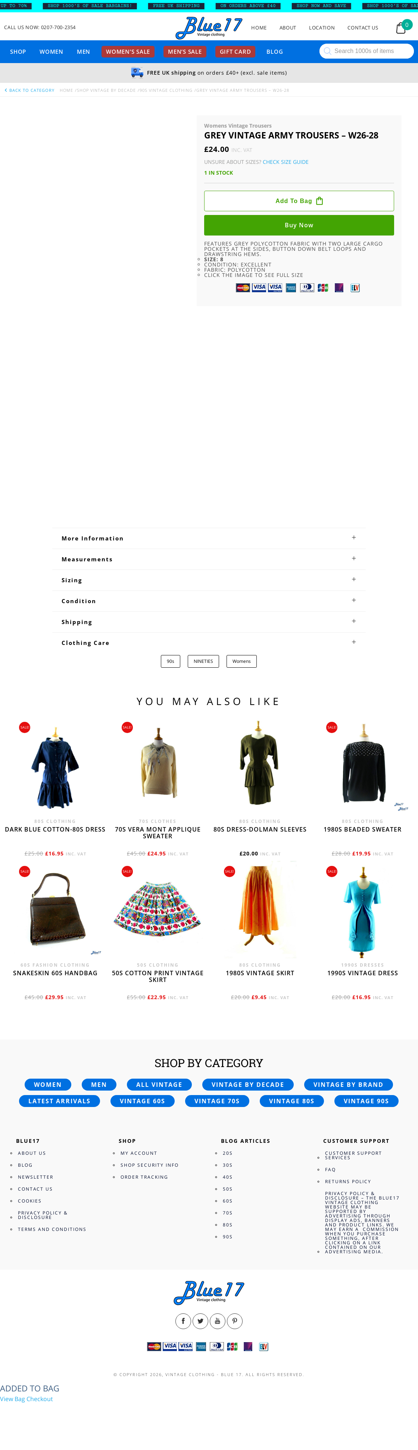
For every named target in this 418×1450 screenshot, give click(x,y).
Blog (274, 51)
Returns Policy (348, 1181)
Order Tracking (144, 1177)
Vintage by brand (349, 1085)
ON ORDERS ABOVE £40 (253, 6)
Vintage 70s (217, 1101)
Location (322, 28)
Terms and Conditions (52, 1229)
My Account (139, 1153)
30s (228, 1165)
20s (228, 1153)
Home (259, 28)
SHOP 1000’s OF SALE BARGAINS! (95, 6)
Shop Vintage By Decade (106, 90)
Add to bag (293, 201)
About (288, 28)
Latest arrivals (59, 1101)
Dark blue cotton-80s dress (55, 829)
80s (228, 1225)
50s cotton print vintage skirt (158, 976)
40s (228, 1177)
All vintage (159, 1085)
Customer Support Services (353, 1155)
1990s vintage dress (362, 973)
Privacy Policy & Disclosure (43, 1215)
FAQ (330, 1169)
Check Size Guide (286, 161)
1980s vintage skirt (260, 973)
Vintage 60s (142, 1101)
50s (228, 1189)
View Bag (12, 1399)
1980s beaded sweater (363, 829)
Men (83, 51)
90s (170, 661)
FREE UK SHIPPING (181, 6)
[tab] (209, 538)
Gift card (235, 51)
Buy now (299, 225)
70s (228, 1213)
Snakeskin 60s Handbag (55, 973)
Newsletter (35, 1177)
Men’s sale (185, 51)
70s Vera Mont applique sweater (158, 832)
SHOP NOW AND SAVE (327, 6)
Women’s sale (128, 51)
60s (228, 1201)
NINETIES (203, 661)
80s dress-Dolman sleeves (260, 829)
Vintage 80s (292, 1101)
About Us (32, 1153)
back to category (29, 90)
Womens (242, 661)
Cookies (30, 1201)
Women (51, 51)
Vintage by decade (248, 1085)
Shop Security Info (150, 1165)
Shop (18, 51)
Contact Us (362, 28)
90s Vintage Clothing (166, 90)
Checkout (39, 1399)
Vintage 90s (366, 1101)
